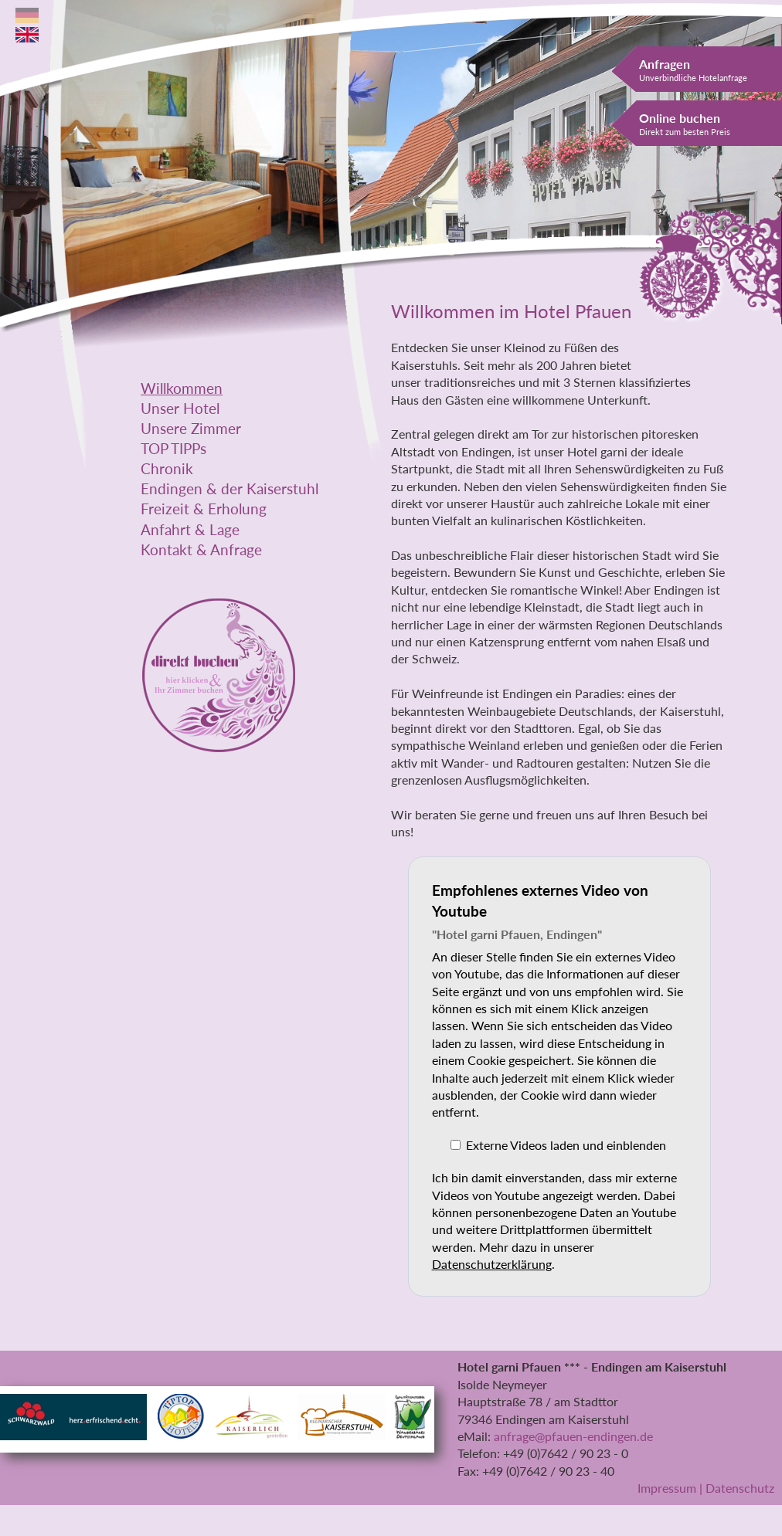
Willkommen (182, 388)
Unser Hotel (180, 408)
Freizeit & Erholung (204, 508)
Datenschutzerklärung (492, 1263)
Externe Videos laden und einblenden (566, 1145)
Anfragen (693, 69)
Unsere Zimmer (191, 428)
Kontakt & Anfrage (201, 549)
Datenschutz (740, 1487)
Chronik (167, 468)
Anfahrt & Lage (190, 529)
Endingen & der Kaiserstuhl (229, 488)
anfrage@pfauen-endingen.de (573, 1436)
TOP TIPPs (173, 448)
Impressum (667, 1487)
